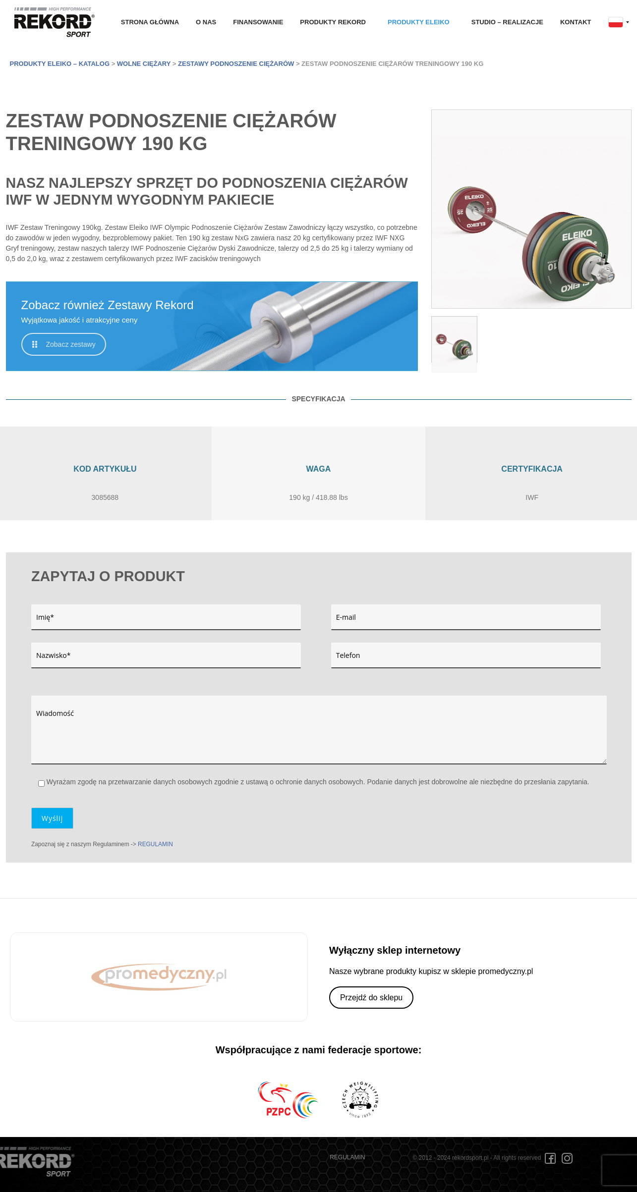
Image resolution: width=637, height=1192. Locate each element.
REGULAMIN (155, 844)
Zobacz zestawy (64, 344)
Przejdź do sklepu (371, 997)
